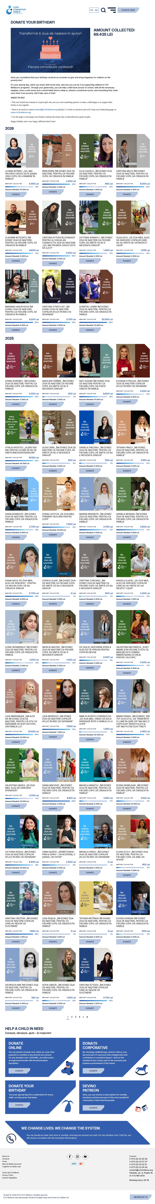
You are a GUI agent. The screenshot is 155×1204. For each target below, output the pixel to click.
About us (5, 1156)
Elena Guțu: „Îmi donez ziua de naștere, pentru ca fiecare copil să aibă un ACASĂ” (132, 856)
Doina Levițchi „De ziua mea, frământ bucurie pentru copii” (58, 517)
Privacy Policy (7, 1175)
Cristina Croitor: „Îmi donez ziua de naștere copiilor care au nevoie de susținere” (21, 922)
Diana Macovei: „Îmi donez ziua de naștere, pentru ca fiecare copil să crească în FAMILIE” (58, 789)
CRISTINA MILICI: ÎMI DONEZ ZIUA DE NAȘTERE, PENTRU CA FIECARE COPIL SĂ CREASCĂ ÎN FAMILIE (132, 175)
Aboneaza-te (141, 1197)
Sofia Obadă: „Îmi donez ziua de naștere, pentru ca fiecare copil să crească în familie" (58, 989)
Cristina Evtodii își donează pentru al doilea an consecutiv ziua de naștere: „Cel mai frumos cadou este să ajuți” (59, 242)
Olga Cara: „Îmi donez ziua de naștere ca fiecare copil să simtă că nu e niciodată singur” (59, 451)
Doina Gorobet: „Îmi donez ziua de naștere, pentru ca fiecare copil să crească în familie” (21, 385)
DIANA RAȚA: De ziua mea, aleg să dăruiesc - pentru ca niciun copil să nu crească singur (20, 584)
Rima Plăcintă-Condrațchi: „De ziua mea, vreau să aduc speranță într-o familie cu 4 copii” (95, 720)
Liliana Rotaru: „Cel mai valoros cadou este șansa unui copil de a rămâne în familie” (21, 175)
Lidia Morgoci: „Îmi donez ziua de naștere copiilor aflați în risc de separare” (57, 719)
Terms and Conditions (10, 1172)
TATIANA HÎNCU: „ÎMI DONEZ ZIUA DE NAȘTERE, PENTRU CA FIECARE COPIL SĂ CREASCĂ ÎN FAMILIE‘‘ (132, 451)
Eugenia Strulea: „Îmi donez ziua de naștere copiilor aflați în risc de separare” (132, 383)
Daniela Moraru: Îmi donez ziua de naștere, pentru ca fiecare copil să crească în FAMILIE (132, 518)
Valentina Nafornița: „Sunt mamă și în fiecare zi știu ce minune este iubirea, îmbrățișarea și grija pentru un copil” (132, 652)
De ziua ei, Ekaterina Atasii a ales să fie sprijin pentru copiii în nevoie (95, 650)
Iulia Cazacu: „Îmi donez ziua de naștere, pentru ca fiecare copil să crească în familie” (95, 175)
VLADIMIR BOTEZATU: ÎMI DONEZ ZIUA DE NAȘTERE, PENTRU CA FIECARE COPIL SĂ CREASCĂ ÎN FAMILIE (21, 241)
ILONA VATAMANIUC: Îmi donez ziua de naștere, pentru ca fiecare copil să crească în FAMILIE (21, 651)
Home (4, 1161)
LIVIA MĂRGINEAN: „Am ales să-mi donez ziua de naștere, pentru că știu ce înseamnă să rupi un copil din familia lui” (21, 721)
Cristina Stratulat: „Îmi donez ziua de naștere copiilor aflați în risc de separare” (56, 310)
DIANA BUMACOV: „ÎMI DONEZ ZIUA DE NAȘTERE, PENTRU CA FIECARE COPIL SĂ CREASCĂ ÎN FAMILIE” (21, 518)
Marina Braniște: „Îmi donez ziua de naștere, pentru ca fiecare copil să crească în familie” (95, 518)
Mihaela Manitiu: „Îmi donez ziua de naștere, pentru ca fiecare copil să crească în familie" (95, 789)
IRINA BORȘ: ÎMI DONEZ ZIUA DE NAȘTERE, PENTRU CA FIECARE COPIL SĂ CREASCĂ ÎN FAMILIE (58, 174)
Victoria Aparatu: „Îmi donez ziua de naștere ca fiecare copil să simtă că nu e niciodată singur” (95, 241)
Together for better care (11, 1166)
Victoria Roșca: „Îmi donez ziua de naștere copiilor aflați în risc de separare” (20, 854)
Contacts (5, 1159)
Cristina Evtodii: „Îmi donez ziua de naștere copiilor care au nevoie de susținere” (95, 989)
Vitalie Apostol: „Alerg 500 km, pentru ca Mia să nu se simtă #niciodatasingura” (21, 450)
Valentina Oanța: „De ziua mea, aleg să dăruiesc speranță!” (20, 788)
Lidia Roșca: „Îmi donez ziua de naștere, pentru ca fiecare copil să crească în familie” (58, 922)
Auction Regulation (9, 1178)
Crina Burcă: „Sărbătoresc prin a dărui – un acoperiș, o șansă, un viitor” (58, 854)
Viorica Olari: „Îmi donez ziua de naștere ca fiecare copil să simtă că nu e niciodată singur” (59, 584)
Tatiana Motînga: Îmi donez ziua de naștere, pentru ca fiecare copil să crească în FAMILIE (95, 922)
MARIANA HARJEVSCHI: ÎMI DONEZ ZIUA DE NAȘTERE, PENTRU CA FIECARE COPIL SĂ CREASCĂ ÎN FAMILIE (21, 310)
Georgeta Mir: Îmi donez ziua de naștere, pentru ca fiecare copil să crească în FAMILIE (21, 989)
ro (92, 10)
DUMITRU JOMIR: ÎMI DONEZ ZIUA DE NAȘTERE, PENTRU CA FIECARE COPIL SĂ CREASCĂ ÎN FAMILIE (95, 310)
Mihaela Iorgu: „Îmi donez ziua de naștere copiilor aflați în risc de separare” (94, 854)
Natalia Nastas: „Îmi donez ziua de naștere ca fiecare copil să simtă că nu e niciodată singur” (57, 651)
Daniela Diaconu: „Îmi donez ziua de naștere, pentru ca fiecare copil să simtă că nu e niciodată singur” (96, 451)
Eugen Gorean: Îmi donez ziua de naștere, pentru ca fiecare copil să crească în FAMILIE (132, 922)
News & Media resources (12, 1164)
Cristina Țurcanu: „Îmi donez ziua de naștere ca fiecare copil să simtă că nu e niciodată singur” (96, 584)
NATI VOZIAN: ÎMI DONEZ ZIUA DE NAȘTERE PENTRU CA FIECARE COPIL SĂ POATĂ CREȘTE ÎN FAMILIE (94, 385)
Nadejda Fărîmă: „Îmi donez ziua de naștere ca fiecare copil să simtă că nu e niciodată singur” (58, 385)
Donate (16, 194)
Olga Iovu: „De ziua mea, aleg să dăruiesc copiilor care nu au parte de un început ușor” (133, 241)
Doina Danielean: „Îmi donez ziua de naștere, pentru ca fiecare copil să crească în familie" (132, 789)
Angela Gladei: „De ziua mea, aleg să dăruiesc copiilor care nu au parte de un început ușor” (132, 584)
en (96, 10)
